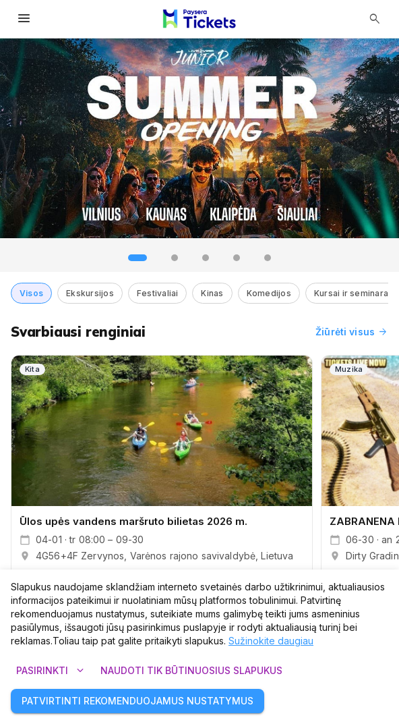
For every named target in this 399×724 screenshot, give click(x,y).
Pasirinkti (50, 671)
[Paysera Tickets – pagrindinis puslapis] (199, 18)
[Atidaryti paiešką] (374, 18)
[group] (199, 138)
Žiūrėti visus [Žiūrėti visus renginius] (351, 332)
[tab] (137, 258)
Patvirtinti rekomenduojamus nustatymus (137, 701)
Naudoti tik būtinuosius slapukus (191, 671)
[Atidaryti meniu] (24, 18)
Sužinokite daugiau (270, 640)
